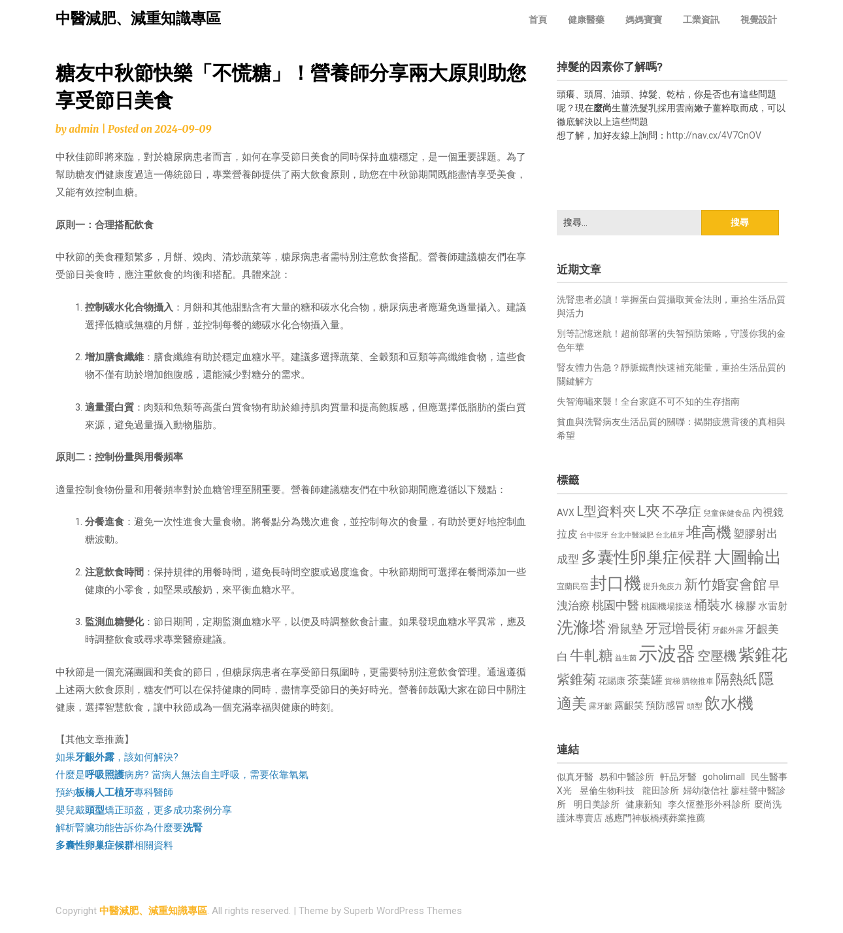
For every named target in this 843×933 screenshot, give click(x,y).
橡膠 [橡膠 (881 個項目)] (745, 606)
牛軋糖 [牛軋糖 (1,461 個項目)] (591, 655)
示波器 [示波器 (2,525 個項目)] (666, 654)
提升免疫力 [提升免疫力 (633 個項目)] (662, 586)
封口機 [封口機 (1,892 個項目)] (615, 583)
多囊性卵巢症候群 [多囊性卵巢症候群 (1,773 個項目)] (646, 557)
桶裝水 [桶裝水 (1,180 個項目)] (713, 605)
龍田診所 (660, 790)
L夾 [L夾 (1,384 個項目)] (649, 511)
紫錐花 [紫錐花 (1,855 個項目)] (762, 654)
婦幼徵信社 (707, 790)
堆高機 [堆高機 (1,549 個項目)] (708, 532)
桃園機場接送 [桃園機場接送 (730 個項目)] (666, 606)
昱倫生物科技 (607, 790)
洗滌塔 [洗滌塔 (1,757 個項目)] (581, 627)
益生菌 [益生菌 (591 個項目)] (625, 658)
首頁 (538, 19)
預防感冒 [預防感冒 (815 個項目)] (665, 705)
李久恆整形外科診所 (710, 804)
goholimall (723, 777)
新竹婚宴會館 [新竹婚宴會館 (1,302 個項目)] (725, 584)
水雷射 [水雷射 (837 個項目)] (772, 606)
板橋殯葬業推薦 (673, 818)
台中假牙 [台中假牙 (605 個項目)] (594, 535)
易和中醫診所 (626, 777)
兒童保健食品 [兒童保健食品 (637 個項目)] (726, 513)
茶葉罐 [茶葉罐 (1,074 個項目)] (645, 680)
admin (84, 129)
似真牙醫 (575, 777)
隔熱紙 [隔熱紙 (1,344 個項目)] (736, 679)
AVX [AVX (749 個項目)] (565, 512)
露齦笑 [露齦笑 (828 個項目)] (629, 705)
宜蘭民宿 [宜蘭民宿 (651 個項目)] (572, 586)
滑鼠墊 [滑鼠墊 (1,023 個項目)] (625, 629)
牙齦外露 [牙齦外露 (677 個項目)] (728, 630)
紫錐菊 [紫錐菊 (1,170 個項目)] (576, 679)
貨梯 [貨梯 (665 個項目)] (672, 681)
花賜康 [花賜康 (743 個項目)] (611, 680)
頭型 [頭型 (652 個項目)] (694, 706)
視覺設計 (758, 19)
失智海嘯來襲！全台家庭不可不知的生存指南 (648, 401)
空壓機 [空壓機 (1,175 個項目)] (716, 656)
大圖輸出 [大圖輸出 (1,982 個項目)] (748, 557)
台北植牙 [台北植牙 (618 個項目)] (669, 535)
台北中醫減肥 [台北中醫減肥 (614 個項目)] (631, 535)
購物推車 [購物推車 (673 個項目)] (698, 681)
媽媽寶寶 (643, 19)
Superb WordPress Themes (403, 911)
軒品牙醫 (678, 777)
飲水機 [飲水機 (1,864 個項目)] (728, 703)
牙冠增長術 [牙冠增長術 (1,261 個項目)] (677, 628)
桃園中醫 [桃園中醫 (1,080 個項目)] (615, 605)
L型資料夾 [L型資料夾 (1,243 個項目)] (606, 511)
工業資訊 (701, 19)
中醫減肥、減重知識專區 (138, 18)
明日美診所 (596, 804)
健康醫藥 (586, 19)
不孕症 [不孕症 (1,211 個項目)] (681, 511)
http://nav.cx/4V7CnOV (714, 135)
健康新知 (643, 804)
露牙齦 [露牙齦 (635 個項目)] (600, 706)
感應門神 (622, 818)
